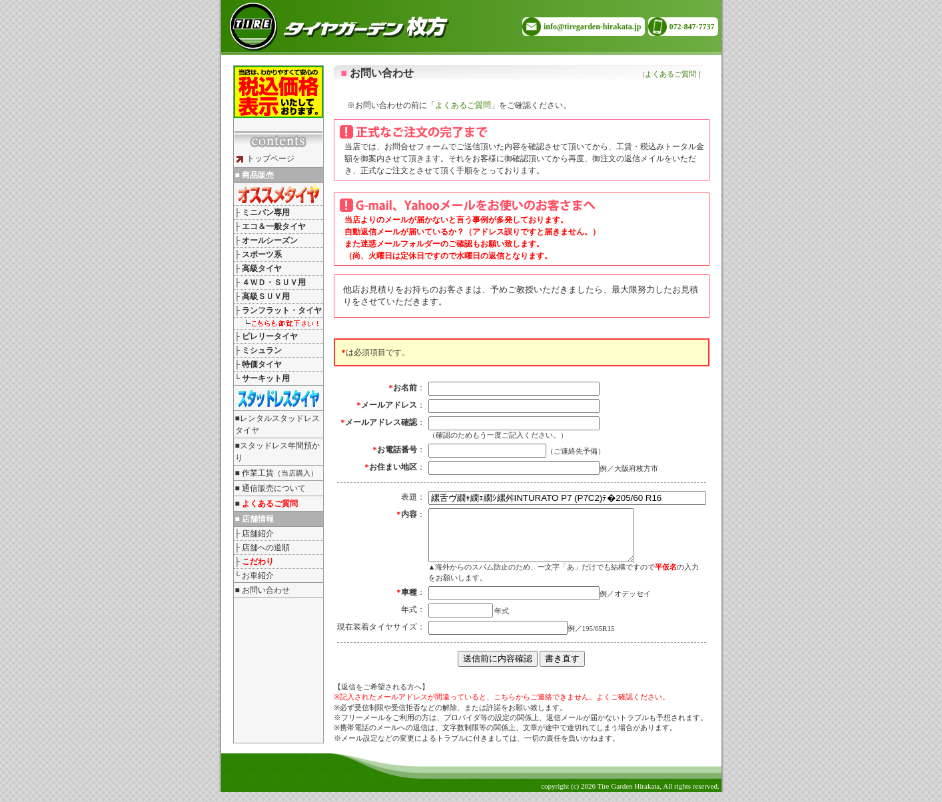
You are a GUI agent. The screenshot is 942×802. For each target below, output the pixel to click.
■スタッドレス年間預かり (277, 451)
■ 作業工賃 (276, 473)
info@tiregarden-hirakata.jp (593, 27)
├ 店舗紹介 (254, 533)
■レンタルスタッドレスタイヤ (277, 424)
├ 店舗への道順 (262, 547)
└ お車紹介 (254, 575)
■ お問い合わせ (262, 590)
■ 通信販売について (270, 488)
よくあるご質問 (670, 74)
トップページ (265, 158)
